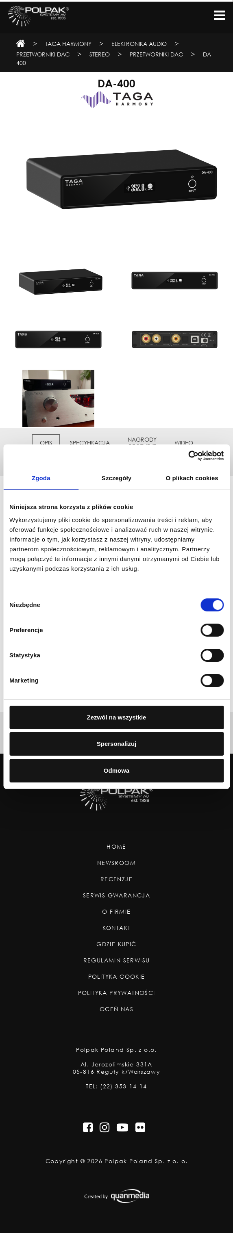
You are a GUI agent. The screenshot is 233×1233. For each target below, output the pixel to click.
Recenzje (116, 879)
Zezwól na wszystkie (116, 717)
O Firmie (116, 911)
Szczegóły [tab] (116, 478)
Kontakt (116, 928)
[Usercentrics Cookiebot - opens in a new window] (188, 456)
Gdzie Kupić (116, 944)
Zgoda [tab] (41, 478)
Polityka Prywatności (116, 993)
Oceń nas (116, 1009)
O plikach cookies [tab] (192, 478)
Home (116, 846)
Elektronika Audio (139, 44)
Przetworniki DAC (43, 54)
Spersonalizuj (117, 743)
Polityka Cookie (116, 976)
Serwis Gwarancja (116, 895)
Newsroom (116, 863)
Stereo (99, 54)
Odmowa (116, 770)
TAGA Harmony (68, 44)
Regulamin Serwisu (116, 960)
